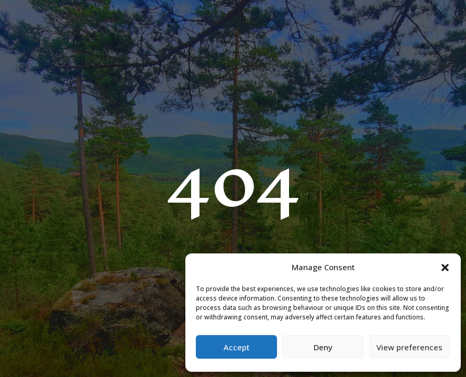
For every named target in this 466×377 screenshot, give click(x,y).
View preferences (409, 347)
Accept (237, 347)
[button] (445, 267)
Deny (323, 347)
